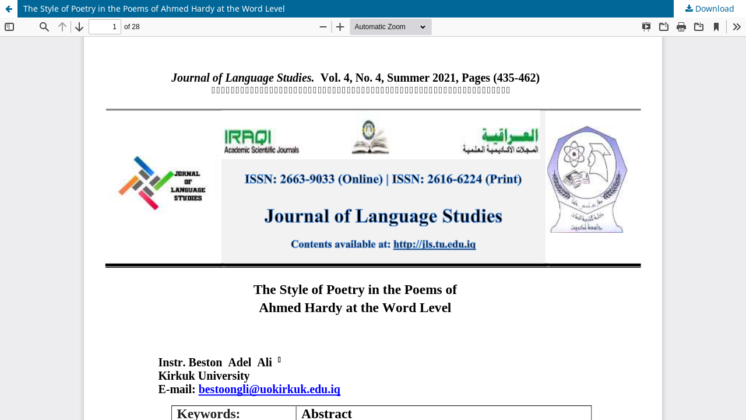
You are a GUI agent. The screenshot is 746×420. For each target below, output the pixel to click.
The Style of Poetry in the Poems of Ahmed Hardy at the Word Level (154, 8)
